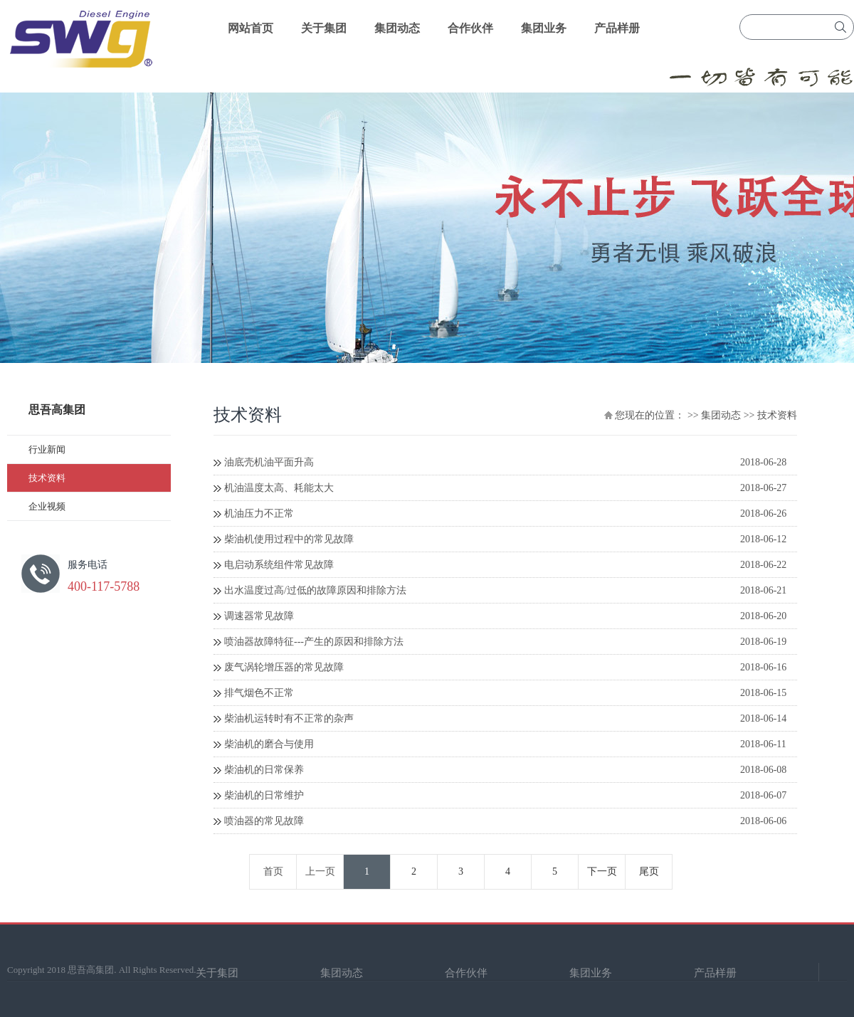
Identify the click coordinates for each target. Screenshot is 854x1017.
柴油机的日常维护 (264, 795)
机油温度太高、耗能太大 (279, 488)
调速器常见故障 (259, 616)
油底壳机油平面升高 (269, 462)
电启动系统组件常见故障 (279, 564)
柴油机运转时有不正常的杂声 (289, 718)
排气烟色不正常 (259, 692)
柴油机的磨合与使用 (269, 744)
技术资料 (46, 478)
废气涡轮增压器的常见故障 (284, 667)
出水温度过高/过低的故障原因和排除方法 (315, 590)
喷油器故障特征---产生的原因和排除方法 (314, 641)
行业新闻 (46, 449)
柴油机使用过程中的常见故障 (289, 539)
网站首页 (250, 28)
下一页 (602, 871)
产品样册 (617, 28)
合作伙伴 (470, 28)
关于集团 (324, 28)
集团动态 (397, 28)
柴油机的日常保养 (264, 769)
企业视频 (46, 506)
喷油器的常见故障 (264, 821)
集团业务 (543, 28)
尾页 (649, 871)
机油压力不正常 (259, 513)
